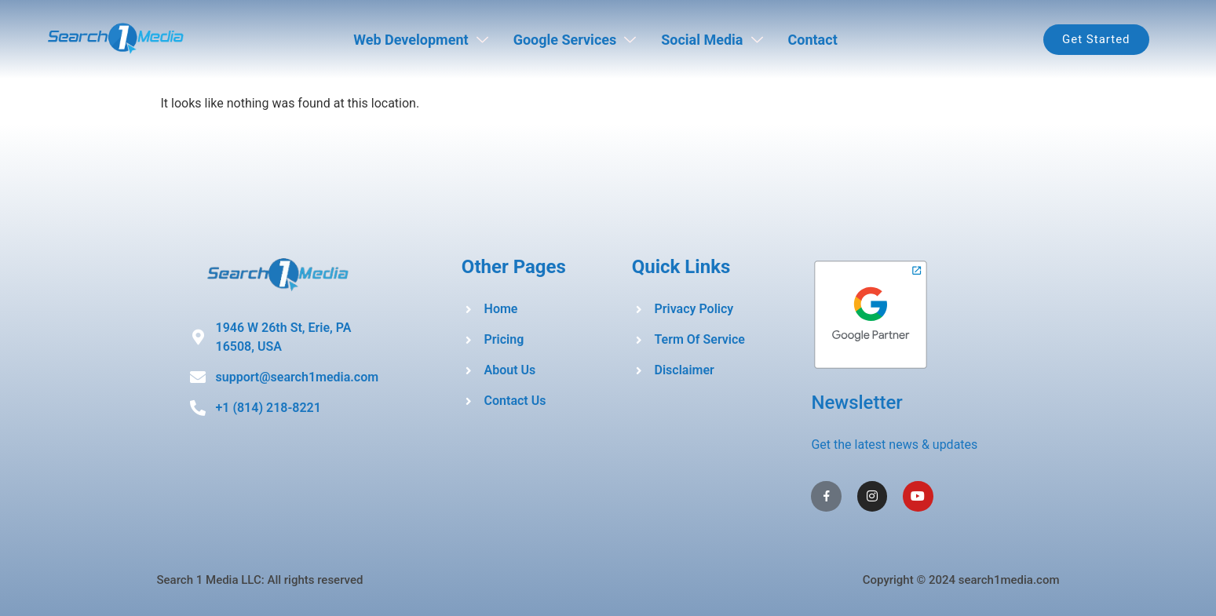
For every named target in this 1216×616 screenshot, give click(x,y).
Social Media (711, 39)
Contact (813, 39)
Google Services (575, 39)
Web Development (420, 39)
